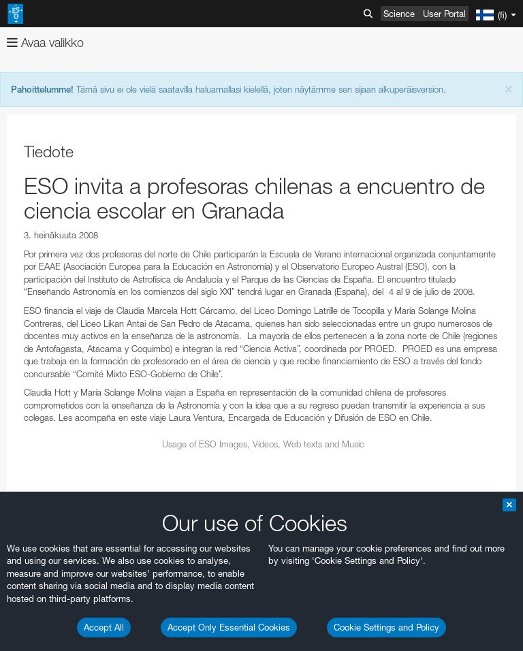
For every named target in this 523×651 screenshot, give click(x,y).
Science (399, 13)
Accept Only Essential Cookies (229, 627)
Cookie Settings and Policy (386, 627)
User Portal (444, 13)
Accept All (104, 627)
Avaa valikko (45, 42)
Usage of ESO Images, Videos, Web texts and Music (263, 444)
